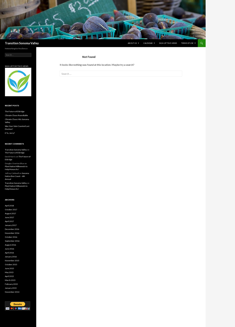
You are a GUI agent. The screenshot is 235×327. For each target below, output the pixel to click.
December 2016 (12, 229)
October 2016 (11, 237)
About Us (132, 43)
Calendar (148, 43)
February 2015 (11, 284)
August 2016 (10, 245)
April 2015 (9, 276)
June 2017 (9, 217)
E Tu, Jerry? (10, 133)
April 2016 (9, 252)
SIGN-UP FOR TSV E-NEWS (16, 66)
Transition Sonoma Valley (22, 43)
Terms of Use (187, 43)
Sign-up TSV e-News (168, 43)
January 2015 (11, 288)
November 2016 (12, 233)
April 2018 (9, 205)
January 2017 (11, 225)
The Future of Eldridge (14, 111)
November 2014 (12, 292)
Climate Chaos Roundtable (16, 115)
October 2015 (11, 264)
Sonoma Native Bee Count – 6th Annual (17, 176)
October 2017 (11, 209)
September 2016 (12, 241)
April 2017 (9, 221)
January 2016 (11, 256)
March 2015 (10, 280)
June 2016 (9, 249)
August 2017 (10, 213)
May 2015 (9, 272)
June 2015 (9, 268)
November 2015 (12, 260)
